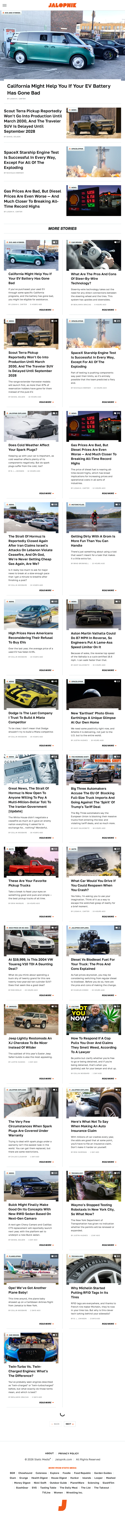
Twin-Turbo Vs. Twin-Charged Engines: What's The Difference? (28, 1371)
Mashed (110, 1477)
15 (118, 1173)
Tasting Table (48, 1487)
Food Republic (82, 1473)
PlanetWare (77, 1482)
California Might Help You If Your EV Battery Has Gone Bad (59, 89)
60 (55, 601)
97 (56, 928)
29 (118, 321)
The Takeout (101, 1487)
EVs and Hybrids (12, 13)
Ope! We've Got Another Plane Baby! (27, 1290)
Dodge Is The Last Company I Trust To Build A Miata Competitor (30, 717)
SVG (34, 1487)
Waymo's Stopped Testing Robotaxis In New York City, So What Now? (93, 1209)
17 (118, 242)
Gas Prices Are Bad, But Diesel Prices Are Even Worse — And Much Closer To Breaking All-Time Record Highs (32, 199)
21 (56, 1006)
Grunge (23, 1477)
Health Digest (39, 1477)
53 (55, 849)
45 (55, 681)
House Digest (59, 1477)
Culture (75, 1006)
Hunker (74, 1477)
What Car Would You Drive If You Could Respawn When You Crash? (93, 885)
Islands (86, 1477)
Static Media (42, 1459)
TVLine (46, 1492)
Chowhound (25, 1473)
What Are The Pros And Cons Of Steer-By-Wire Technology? (93, 278)
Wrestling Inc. (74, 1492)
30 (118, 413)
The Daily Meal (69, 1487)
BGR (12, 1473)
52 (118, 1006)
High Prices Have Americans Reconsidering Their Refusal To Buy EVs (30, 637)
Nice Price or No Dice (18, 928)
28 (55, 321)
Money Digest (22, 1482)
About (49, 1453)
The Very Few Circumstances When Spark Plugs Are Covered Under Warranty (30, 1128)
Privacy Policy (68, 1453)
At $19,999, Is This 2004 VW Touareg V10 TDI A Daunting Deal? (30, 964)
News (73, 110)
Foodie (67, 1473)
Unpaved (13, 1006)
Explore (54, 1473)
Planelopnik (15, 1256)
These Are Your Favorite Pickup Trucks (27, 883)
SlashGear (22, 1487)
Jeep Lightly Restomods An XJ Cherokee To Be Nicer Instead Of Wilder (30, 1042)
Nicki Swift (40, 1482)
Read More (45, 309)
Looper (98, 1477)
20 (55, 1256)
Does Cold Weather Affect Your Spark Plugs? (28, 447)
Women (58, 1492)
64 (55, 1173)
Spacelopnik (77, 149)
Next (68, 1424)
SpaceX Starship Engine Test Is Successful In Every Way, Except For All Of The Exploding (31, 160)
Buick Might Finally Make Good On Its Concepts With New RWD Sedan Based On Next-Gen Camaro (29, 1211)
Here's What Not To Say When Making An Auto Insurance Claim (89, 1126)
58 (55, 756)
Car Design (76, 242)
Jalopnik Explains (17, 413)
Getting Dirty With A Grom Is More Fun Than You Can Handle (93, 540)
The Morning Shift (80, 757)
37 (118, 849)
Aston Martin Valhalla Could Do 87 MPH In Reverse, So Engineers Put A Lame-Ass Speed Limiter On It (93, 640)
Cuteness (41, 1473)
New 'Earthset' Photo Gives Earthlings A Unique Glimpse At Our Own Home (93, 717)
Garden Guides (103, 1473)
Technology (77, 1173)
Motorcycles (77, 505)
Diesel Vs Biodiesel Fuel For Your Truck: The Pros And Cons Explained (93, 964)
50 (118, 756)
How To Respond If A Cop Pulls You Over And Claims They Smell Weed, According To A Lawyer (93, 1045)
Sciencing (93, 1482)
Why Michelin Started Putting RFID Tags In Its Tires (89, 1292)
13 (118, 681)
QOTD (11, 849)
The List (86, 1487)
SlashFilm (108, 1482)
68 (55, 504)
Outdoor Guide (58, 1482)
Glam (13, 1477)
